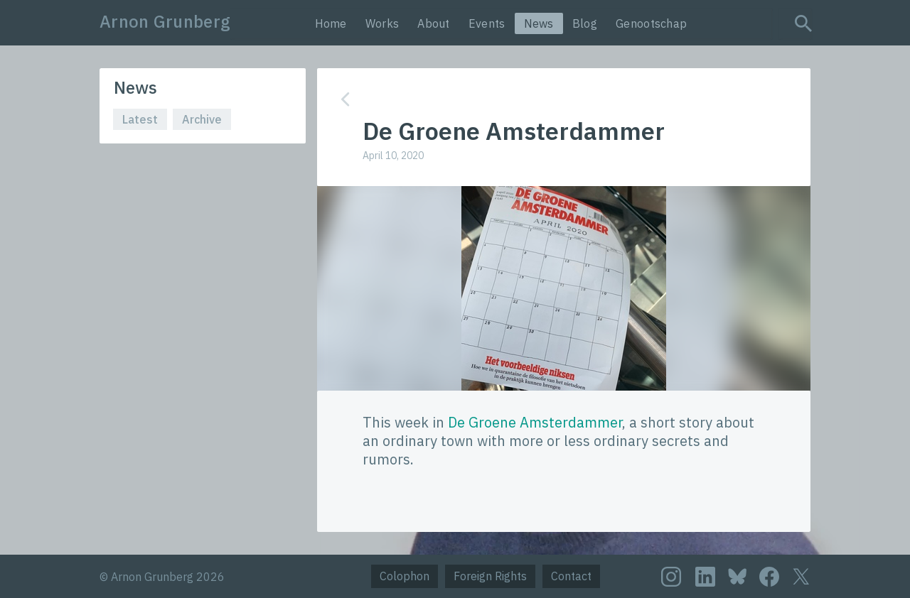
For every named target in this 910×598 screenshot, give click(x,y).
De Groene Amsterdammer (535, 422)
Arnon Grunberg (165, 21)
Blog (584, 23)
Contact (571, 576)
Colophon (404, 576)
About (433, 23)
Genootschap (651, 23)
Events (487, 23)
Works (382, 23)
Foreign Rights (490, 576)
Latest (140, 119)
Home (331, 23)
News (539, 23)
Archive (202, 119)
